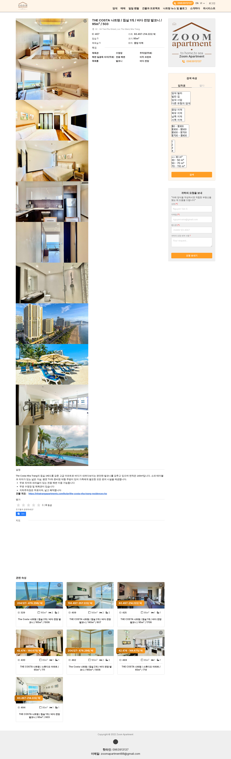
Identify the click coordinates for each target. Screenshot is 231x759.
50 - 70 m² (179, 163)
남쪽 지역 (178, 116)
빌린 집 (181, 96)
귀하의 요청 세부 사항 (181, 236)
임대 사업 (181, 100)
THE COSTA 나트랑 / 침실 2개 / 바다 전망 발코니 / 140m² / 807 (90, 621)
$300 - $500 (180, 129)
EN (197, 3)
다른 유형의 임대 (181, 103)
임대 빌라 (181, 93)
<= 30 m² (179, 156)
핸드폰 (175, 225)
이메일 (175, 214)
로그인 (212, 3)
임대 (114, 8)
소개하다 (195, 8)
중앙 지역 (178, 110)
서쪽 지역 (178, 120)
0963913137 (183, 3)
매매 (123, 8)
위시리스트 (209, 8)
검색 (192, 174)
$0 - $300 (180, 126)
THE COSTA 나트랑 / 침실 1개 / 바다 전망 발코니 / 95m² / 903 (39, 715)
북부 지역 (178, 113)
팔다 (201, 85)
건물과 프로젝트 (151, 8)
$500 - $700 (180, 132)
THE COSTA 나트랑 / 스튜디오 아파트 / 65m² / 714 (141, 668)
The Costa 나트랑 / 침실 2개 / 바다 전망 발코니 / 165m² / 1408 (90, 668)
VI (201, 3)
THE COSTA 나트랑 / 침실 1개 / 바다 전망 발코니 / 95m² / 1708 (141, 621)
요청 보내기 (191, 255)
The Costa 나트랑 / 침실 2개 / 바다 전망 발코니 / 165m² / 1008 (39, 621)
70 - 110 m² (179, 166)
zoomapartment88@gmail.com (120, 753)
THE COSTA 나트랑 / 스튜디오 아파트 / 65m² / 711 (39, 668)
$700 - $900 (180, 135)
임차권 (181, 85)
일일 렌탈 (134, 8)
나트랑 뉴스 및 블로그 (175, 8)
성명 (174, 204)
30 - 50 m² (179, 160)
